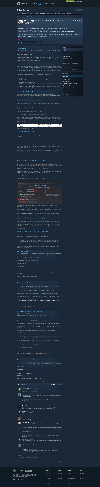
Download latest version (23, 373)
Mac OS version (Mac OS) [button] (69, 87)
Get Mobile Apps (83, 475)
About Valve (60, 473)
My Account (82, 481)
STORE (33, 3)
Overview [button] (65, 76)
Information (20, 369)
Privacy (69, 473)
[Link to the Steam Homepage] (23, 4)
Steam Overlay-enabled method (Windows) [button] (73, 90)
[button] (18, 40)
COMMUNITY (39, 3)
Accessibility (70, 475)
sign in (75, 1)
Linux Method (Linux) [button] (68, 85)
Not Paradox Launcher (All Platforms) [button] (71, 92)
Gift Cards (48, 483)
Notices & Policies (71, 478)
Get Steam (82, 473)
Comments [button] (65, 94)
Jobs (59, 475)
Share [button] (37, 42)
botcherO (23, 356)
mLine (22, 276)
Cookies (69, 481)
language (80, 1)
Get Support (82, 478)
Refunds (69, 483)
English (70, 58)
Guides (25, 16)
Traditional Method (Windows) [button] (70, 83)
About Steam (48, 473)
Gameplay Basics (72, 54)
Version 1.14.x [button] (66, 79)
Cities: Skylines (20, 16)
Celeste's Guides (30, 16)
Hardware (60, 478)
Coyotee (30, 362)
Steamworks (48, 478)
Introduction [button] (66, 81)
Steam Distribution (50, 481)
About (46, 3)
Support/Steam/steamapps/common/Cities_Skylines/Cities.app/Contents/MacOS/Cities (37, 300)
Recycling (60, 481)
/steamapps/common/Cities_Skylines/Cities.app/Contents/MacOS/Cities (34, 290)
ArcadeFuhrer (53, 304)
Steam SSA (48, 475)
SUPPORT (51, 3)
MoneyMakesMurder (25, 304)
